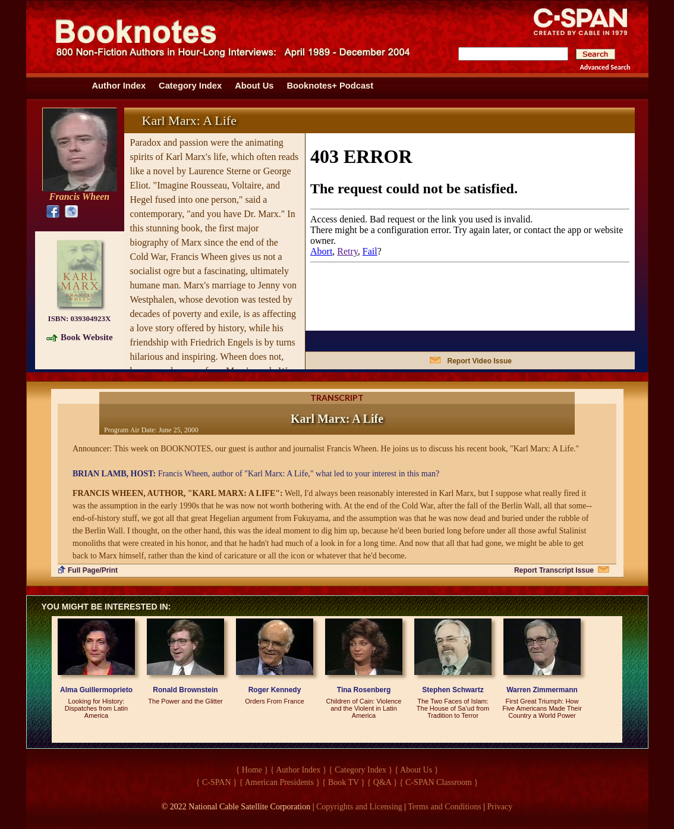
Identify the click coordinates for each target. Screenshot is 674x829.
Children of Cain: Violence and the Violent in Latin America (364, 708)
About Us (254, 85)
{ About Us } (417, 769)
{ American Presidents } (279, 782)
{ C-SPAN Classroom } (438, 782)
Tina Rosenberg (363, 690)
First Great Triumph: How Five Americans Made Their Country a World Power (542, 708)
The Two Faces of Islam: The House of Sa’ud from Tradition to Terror (453, 708)
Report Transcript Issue (554, 570)
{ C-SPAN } (216, 782)
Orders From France (274, 701)
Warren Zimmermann (542, 690)
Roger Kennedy (274, 690)
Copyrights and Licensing (359, 806)
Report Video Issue (480, 361)
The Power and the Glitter (185, 701)
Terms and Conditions (444, 806)
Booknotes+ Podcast (329, 85)
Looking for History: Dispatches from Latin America (96, 708)
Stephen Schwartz (452, 690)
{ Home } (252, 769)
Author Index (119, 85)
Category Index (190, 85)
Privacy (500, 806)
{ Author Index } (298, 769)
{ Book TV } (343, 782)
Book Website (87, 337)
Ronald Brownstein (185, 690)
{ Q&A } (382, 782)
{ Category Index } (360, 769)
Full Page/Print (93, 570)
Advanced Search (605, 67)
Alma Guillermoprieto (96, 690)
